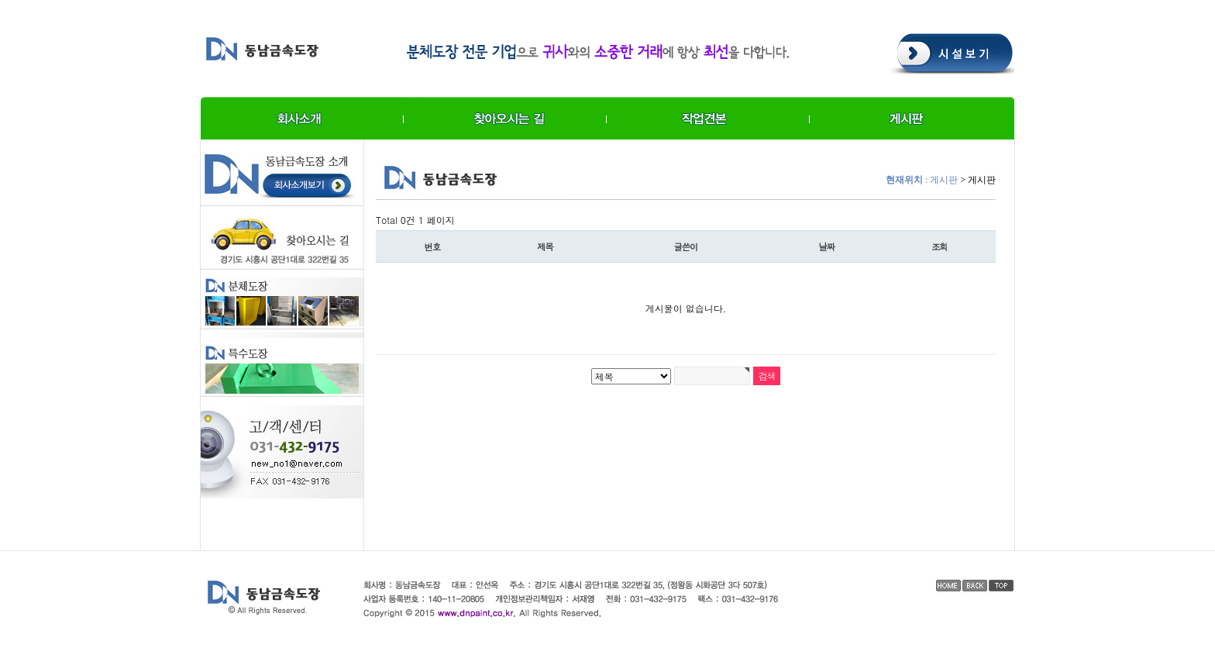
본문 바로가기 (0, 0)
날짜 (827, 246)
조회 (939, 246)
